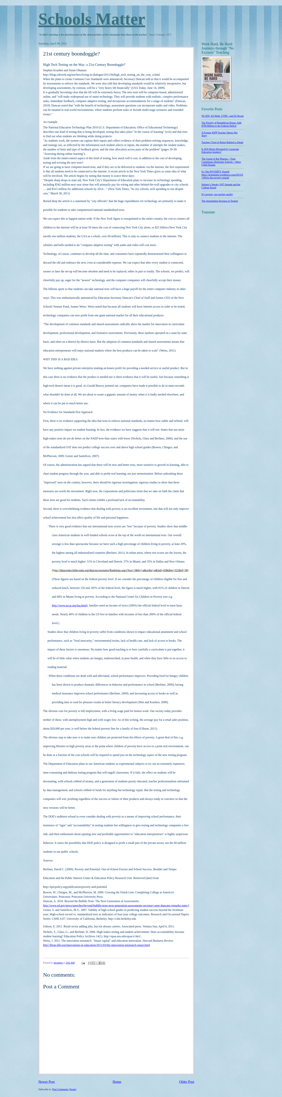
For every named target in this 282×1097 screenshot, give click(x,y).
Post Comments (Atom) (64, 1089)
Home (117, 1082)
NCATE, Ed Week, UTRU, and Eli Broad (222, 116)
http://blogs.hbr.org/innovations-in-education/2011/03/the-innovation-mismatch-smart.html (96, 945)
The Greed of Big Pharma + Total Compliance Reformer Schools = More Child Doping (221, 162)
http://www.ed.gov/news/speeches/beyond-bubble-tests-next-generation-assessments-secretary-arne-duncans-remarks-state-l (116, 905)
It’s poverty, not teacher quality (217, 194)
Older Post (186, 1082)
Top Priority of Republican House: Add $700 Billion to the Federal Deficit (221, 124)
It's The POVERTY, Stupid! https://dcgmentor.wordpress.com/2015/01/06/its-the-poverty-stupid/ (222, 174)
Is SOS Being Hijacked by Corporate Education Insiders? (220, 151)
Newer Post (46, 1082)
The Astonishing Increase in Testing (220, 201)
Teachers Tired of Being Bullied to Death (222, 142)
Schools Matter (91, 19)
